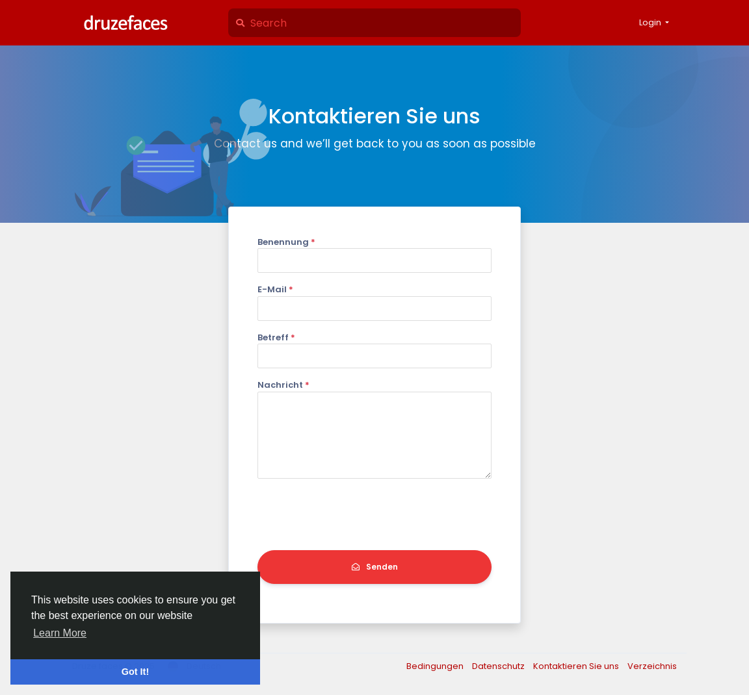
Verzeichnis (652, 666)
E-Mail (275, 289)
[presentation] (356, 514)
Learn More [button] (59, 632)
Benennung (286, 242)
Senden (375, 566)
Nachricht (283, 385)
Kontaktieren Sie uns (577, 666)
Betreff (276, 337)
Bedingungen (436, 666)
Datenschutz (499, 666)
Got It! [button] (135, 671)
